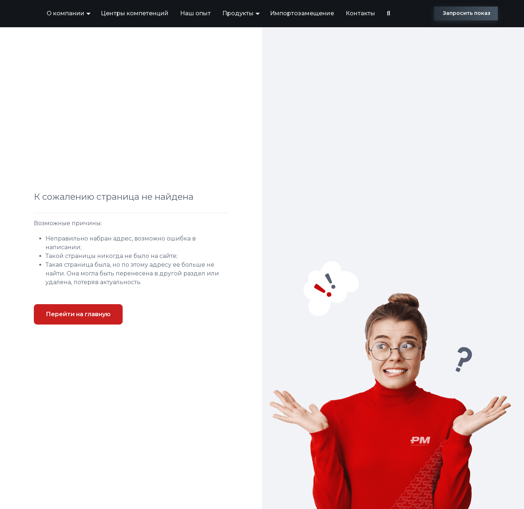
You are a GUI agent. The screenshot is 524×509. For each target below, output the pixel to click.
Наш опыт (195, 13)
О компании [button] (65, 13)
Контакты (360, 13)
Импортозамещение (302, 13)
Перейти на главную (78, 314)
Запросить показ (467, 13)
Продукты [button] (238, 13)
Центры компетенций (134, 13)
